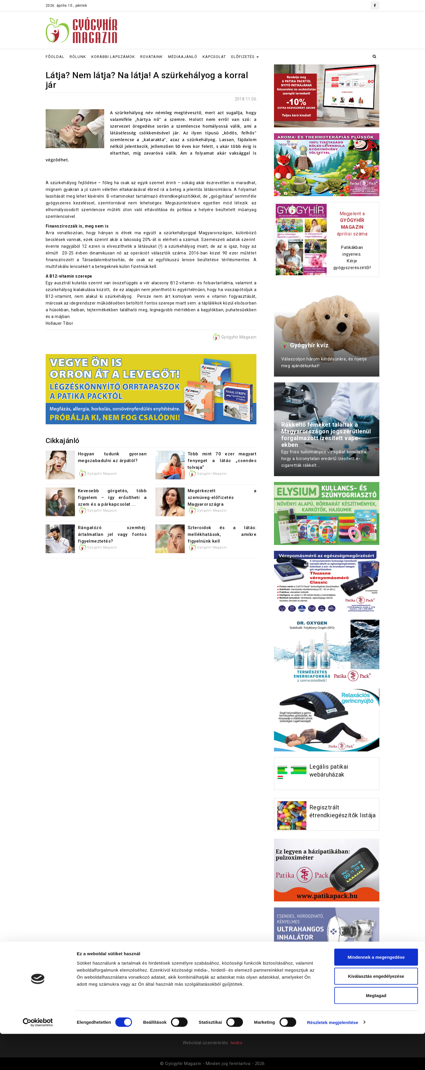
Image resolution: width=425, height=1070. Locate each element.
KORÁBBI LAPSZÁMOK (113, 56)
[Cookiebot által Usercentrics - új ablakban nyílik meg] (38, 1058)
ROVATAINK (151, 56)
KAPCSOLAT (214, 56)
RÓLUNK (78, 56)
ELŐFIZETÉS (245, 56)
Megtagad (376, 1031)
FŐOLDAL (55, 56)
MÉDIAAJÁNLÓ (182, 56)
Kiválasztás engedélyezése (376, 1012)
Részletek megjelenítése (332, 1058)
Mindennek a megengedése (376, 993)
